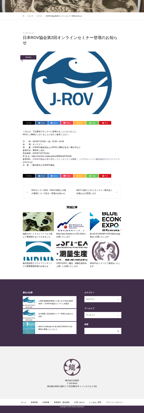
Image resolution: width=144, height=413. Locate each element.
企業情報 (45, 402)
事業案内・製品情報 (61, 402)
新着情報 (28, 57)
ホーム (23, 402)
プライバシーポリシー (114, 402)
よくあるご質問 (95, 402)
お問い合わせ (79, 402)
